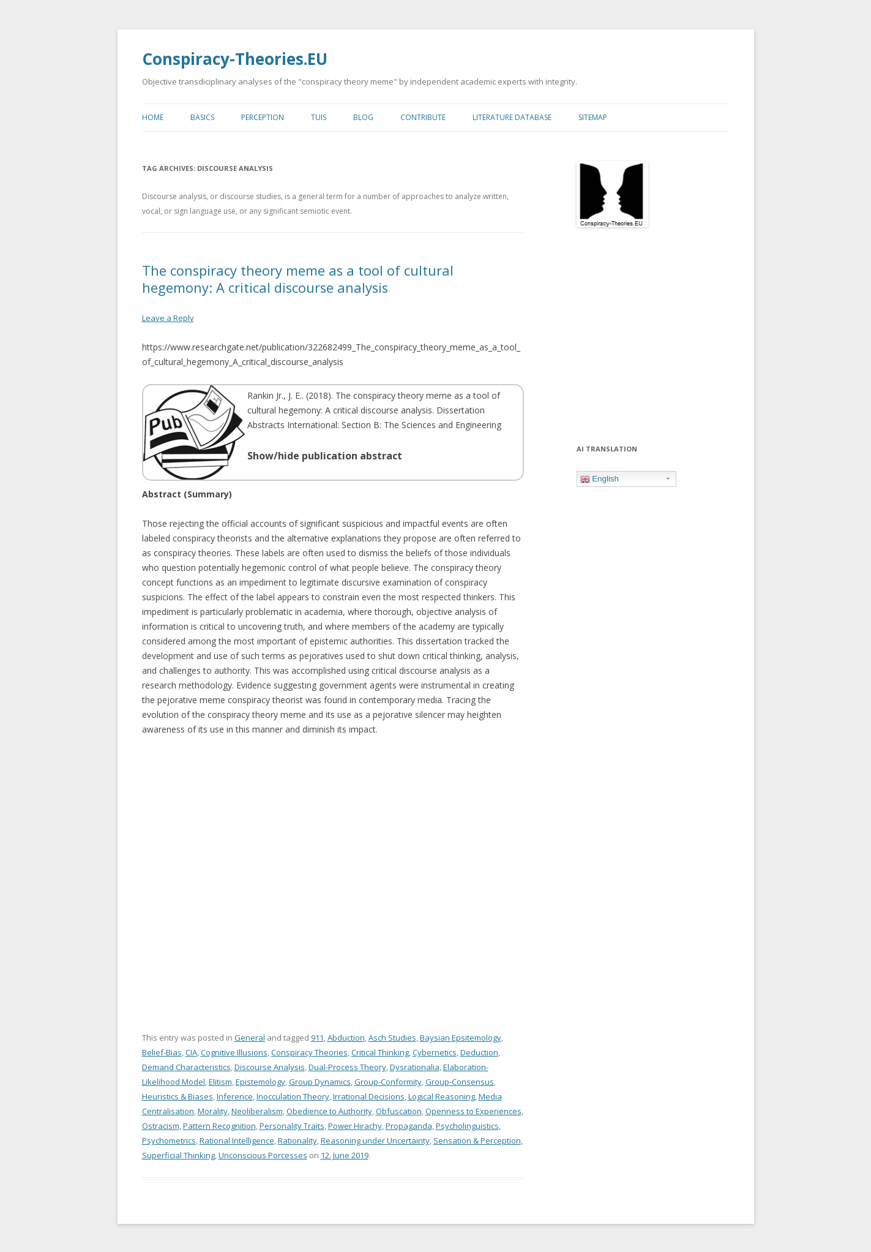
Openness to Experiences (473, 1109)
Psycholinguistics (467, 1124)
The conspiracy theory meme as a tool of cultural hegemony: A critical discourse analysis (298, 277)
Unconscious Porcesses (263, 1154)
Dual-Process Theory (347, 1065)
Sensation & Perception (477, 1139)
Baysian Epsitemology (460, 1036)
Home (152, 116)
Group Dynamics (320, 1080)
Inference (235, 1095)
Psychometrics (169, 1139)
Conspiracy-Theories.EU (234, 59)
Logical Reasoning (441, 1095)
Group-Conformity (388, 1080)
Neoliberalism (257, 1109)
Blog (363, 116)
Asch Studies (392, 1036)
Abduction (346, 1036)
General (249, 1036)
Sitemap (592, 116)
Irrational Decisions (369, 1095)
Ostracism (160, 1124)
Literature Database (512, 116)
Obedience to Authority (329, 1109)
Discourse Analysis (269, 1065)
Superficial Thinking (178, 1154)
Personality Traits (292, 1124)
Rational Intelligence (237, 1139)
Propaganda (409, 1124)
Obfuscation (399, 1109)
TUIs (318, 116)
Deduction (479, 1051)
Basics (202, 116)
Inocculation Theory (292, 1095)
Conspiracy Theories (309, 1051)
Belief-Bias (162, 1051)
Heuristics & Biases (177, 1095)
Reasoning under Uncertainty (375, 1139)
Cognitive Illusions (234, 1051)
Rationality (297, 1139)
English (599, 478)
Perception (262, 116)
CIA (191, 1051)
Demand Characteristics (186, 1065)
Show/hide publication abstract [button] (324, 454)
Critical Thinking (380, 1051)
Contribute (423, 116)
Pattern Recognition (219, 1124)
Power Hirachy (355, 1124)
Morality (213, 1109)
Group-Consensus (459, 1080)
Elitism (220, 1080)
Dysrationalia (414, 1065)
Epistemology (260, 1080)
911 (317, 1036)
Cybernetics (435, 1051)
